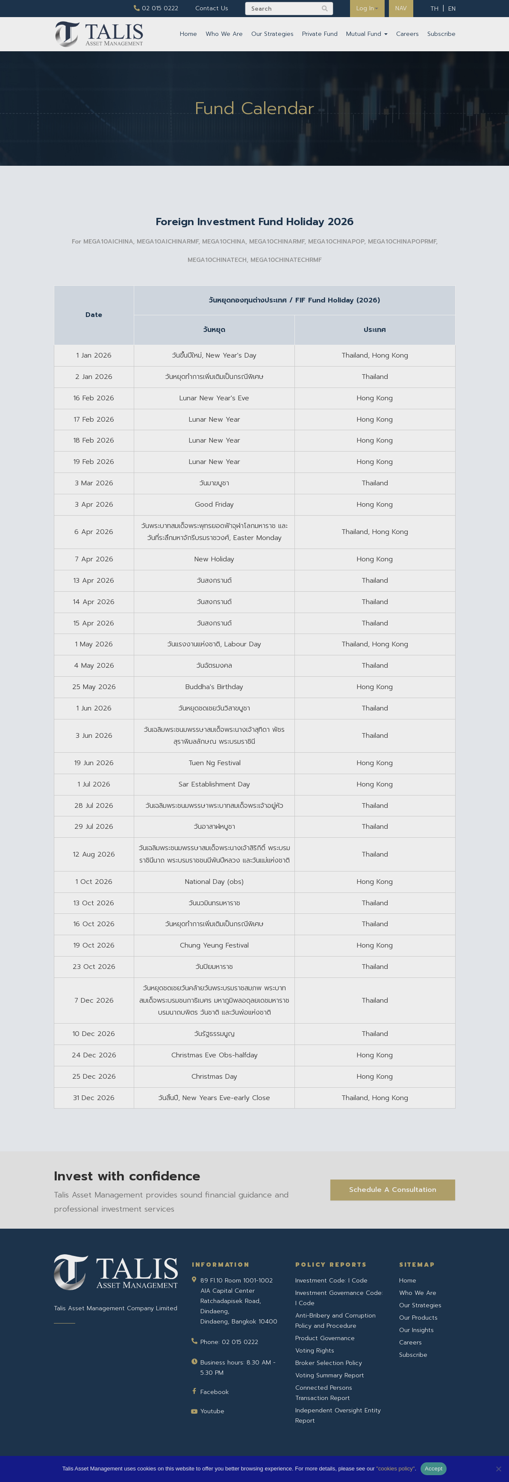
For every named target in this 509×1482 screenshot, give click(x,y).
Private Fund (320, 33)
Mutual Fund (367, 33)
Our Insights (416, 1330)
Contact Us (211, 8)
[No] (498, 1468)
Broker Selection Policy (328, 1363)
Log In (367, 8)
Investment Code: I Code (331, 1280)
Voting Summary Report (329, 1375)
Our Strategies (272, 33)
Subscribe (441, 33)
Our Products (418, 1317)
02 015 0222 (156, 8)
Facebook (214, 1392)
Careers (407, 33)
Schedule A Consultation (392, 1190)
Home (188, 33)
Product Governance (325, 1338)
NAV (401, 8)
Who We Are (224, 33)
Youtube (212, 1411)
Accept (433, 1468)
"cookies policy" (395, 1468)
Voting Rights (314, 1350)
